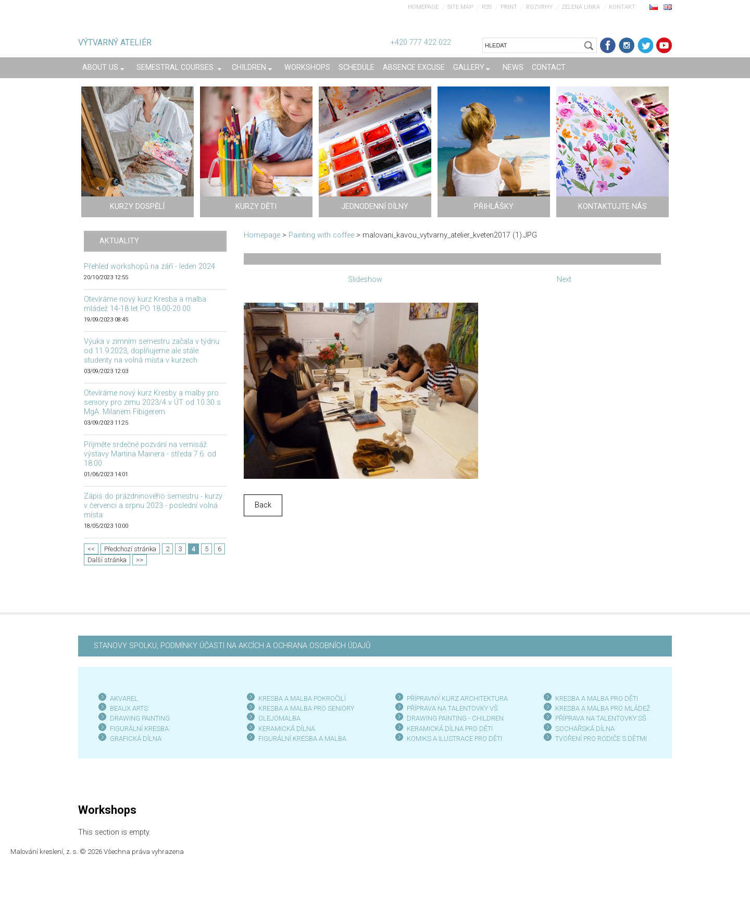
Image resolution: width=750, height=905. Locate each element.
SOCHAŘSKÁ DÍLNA (585, 729)
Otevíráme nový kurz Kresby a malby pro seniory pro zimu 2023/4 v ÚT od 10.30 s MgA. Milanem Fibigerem (152, 402)
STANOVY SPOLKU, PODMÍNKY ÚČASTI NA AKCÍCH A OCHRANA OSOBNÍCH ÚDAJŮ (232, 645)
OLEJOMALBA (279, 718)
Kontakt (622, 7)
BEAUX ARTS (129, 708)
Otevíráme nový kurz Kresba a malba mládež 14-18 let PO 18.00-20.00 (145, 304)
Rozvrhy (539, 7)
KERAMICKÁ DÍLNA (286, 729)
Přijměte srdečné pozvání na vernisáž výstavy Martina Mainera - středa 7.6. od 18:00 (150, 454)
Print (509, 7)
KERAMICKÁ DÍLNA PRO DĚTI (450, 729)
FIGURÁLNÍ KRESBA (139, 729)
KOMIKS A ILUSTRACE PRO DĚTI (454, 738)
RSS (487, 7)
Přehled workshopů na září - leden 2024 (149, 266)
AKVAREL (124, 698)
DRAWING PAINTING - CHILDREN (455, 718)
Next (564, 279)
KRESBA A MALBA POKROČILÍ (302, 698)
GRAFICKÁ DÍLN (133, 738)
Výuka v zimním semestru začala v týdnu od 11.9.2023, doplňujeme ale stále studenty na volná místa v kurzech (151, 351)
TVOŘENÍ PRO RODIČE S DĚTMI (601, 738)
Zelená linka (580, 7)
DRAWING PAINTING (140, 718)
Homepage (423, 7)
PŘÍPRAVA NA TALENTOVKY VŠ (452, 708)
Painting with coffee (321, 235)
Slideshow (365, 279)
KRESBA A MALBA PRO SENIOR (304, 708)
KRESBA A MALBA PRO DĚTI (596, 698)
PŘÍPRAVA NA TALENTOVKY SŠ (600, 718)
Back (263, 505)
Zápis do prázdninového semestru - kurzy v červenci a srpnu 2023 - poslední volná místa (153, 505)
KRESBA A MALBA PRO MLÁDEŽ (603, 708)
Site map (460, 7)
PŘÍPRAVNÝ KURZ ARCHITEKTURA (457, 698)
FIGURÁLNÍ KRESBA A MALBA (302, 738)
